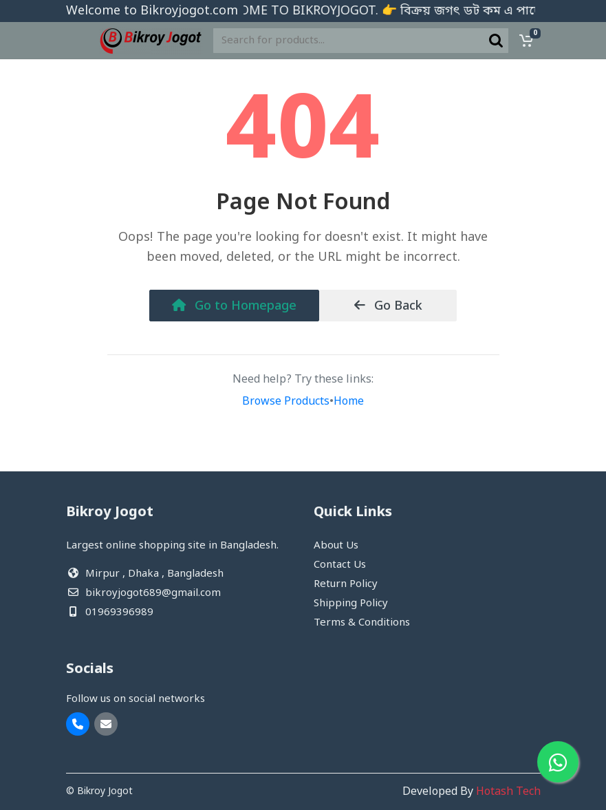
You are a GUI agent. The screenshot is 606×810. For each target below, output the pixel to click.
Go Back (388, 306)
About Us (336, 546)
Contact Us (340, 565)
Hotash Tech (508, 792)
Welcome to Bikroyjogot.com (152, 11)
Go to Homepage (234, 306)
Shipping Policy (351, 603)
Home (349, 401)
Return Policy (346, 584)
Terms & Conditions (362, 623)
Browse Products (285, 401)
